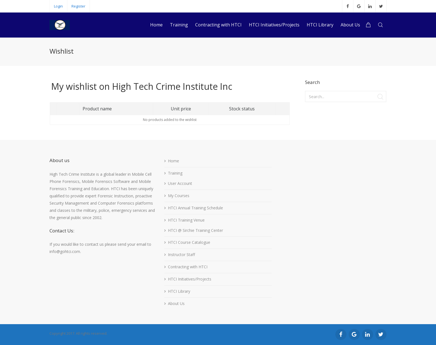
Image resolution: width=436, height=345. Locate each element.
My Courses (178, 195)
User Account (180, 183)
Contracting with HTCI (187, 266)
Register (78, 6)
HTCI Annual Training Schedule (195, 207)
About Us (176, 303)
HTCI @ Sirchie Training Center (195, 230)
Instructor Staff (181, 254)
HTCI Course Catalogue (189, 242)
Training (175, 173)
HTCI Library (179, 291)
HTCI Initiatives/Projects (189, 279)
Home (173, 160)
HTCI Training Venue (186, 220)
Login (58, 6)
